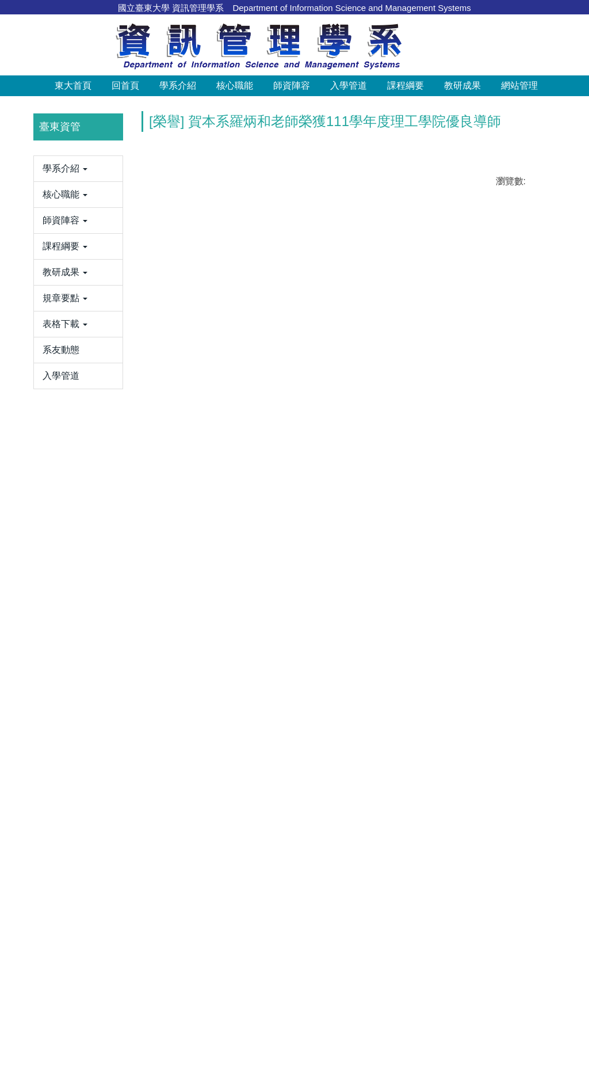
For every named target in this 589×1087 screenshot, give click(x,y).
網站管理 (519, 85)
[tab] (428, 292)
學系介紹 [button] (177, 85)
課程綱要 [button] (405, 85)
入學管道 (348, 85)
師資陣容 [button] (291, 85)
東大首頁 (73, 85)
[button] (21, 197)
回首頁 (125, 85)
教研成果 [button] (462, 85)
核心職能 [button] (234, 85)
